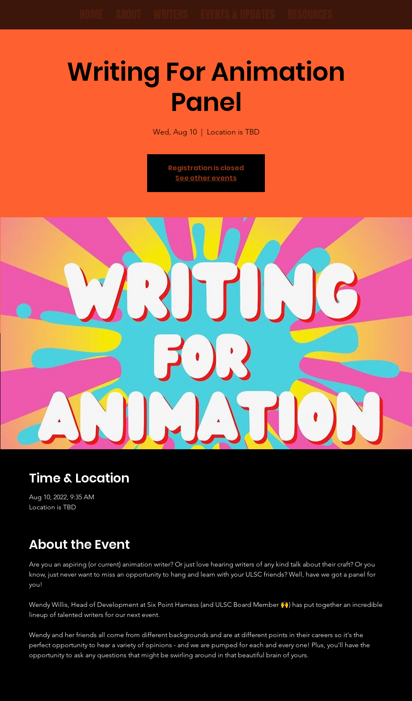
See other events (206, 178)
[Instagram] (211, 686)
